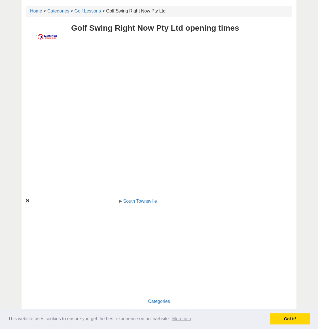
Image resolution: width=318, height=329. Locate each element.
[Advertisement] (159, 90)
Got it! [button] (290, 319)
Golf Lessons (88, 11)
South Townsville (140, 201)
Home (36, 11)
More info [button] (181, 318)
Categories (58, 11)
